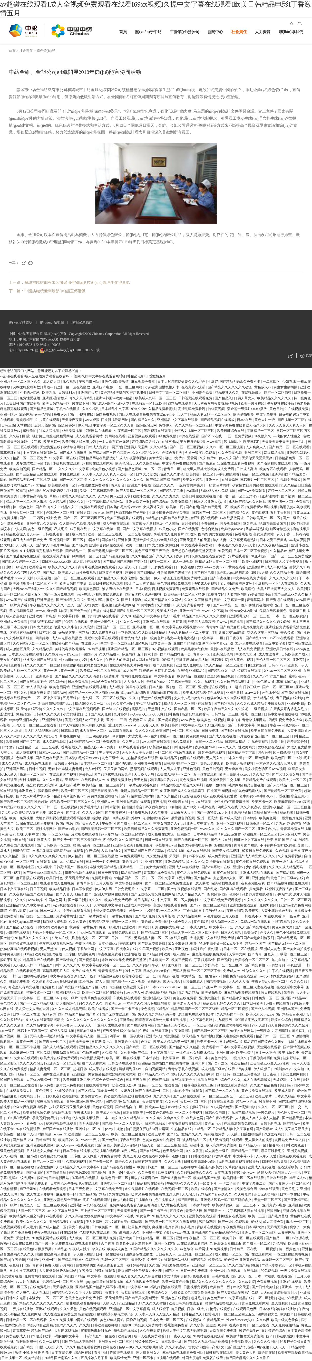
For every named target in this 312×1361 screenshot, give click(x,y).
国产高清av (207, 463)
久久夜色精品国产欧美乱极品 (32, 894)
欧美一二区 (135, 545)
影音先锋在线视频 (212, 752)
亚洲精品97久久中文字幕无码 (28, 905)
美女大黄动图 (156, 867)
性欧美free (113, 1003)
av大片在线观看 (28, 1282)
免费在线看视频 (92, 507)
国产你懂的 (35, 1172)
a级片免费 (54, 518)
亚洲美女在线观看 (203, 1216)
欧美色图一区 (281, 758)
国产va (5, 1260)
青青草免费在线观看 (96, 998)
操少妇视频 (101, 818)
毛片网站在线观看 (92, 932)
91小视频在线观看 (165, 649)
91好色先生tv (249, 1330)
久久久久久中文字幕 (74, 469)
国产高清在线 (113, 1167)
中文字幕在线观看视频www (183, 627)
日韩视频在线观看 (220, 1352)
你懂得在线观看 (122, 1352)
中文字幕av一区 (221, 927)
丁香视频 (282, 796)
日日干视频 (39, 889)
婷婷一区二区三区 (282, 491)
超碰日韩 (80, 1069)
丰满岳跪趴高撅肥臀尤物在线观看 (58, 851)
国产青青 (255, 954)
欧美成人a (66, 572)
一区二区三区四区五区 (238, 1314)
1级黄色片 (56, 812)
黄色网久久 (9, 1003)
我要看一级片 (108, 1091)
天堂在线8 (25, 425)
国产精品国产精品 (93, 1194)
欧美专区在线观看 (273, 469)
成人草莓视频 (27, 752)
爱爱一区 (136, 911)
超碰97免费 (173, 458)
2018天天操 (259, 572)
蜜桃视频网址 (46, 829)
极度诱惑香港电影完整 (195, 845)
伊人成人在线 (84, 1254)
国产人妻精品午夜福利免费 (238, 1292)
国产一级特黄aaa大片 (212, 812)
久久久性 (172, 1102)
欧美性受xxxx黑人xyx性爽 (270, 1063)
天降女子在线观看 (122, 1063)
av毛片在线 (207, 807)
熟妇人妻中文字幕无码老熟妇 (235, 540)
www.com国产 (103, 512)
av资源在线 (301, 1238)
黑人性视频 (280, 1303)
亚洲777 (298, 660)
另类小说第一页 (147, 1341)
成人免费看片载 (103, 632)
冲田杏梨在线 (145, 900)
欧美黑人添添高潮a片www (208, 622)
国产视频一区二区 (14, 1036)
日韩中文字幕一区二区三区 (170, 392)
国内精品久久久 (143, 420)
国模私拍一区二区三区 (185, 965)
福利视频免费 (215, 1134)
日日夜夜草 (235, 638)
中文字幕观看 (165, 676)
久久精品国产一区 (230, 1014)
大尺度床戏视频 (66, 1330)
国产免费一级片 (101, 1161)
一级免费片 (266, 1112)
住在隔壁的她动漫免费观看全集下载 (103, 1265)
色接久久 (267, 932)
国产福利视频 (224, 703)
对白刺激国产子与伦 (131, 512)
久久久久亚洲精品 (198, 600)
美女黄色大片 (246, 1352)
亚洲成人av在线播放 (184, 867)
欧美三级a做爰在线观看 (125, 518)
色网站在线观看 (192, 758)
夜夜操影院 (235, 911)
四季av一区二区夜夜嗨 (126, 1036)
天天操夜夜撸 (63, 1287)
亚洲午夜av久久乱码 (42, 523)
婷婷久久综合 (281, 1020)
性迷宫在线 (61, 938)
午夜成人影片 (84, 1112)
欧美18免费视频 (21, 818)
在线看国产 (173, 1085)
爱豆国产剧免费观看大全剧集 (140, 1271)
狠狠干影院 (9, 960)
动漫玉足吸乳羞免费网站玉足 (185, 578)
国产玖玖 (83, 605)
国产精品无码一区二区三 (287, 943)
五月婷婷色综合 (273, 1330)
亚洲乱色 (295, 1205)
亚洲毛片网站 (125, 605)
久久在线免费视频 (14, 1069)
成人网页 (79, 534)
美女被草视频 (12, 1276)
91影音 (5, 507)
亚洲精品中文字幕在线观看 (178, 420)
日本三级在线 (136, 1080)
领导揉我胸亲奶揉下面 (174, 572)
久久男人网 (131, 741)
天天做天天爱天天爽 (257, 458)
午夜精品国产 (214, 1320)
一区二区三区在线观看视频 (37, 862)
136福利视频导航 (275, 1161)
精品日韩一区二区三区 (273, 1036)
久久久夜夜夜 (251, 807)
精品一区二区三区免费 (30, 458)
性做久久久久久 (254, 971)
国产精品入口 (225, 398)
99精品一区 (202, 1129)
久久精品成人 (110, 654)
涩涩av (21, 709)
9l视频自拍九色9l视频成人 (242, 791)
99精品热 (152, 518)
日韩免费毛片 (182, 747)
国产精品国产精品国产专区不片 (82, 987)
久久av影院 (246, 1282)
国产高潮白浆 (245, 1107)
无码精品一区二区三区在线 (63, 1282)
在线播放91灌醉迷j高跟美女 (202, 1167)
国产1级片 (79, 545)
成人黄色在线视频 (173, 1205)
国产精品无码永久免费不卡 (240, 381)
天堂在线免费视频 (223, 1330)
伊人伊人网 (104, 889)
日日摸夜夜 (51, 1096)
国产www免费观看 (251, 491)
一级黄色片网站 (218, 485)
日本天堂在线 (69, 725)
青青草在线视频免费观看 (97, 567)
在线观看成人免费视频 (57, 883)
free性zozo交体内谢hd (241, 611)
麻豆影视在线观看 (204, 518)
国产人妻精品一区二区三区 (137, 491)
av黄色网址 (43, 414)
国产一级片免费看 (14, 605)
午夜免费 (86, 1271)
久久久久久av (53, 709)
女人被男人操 (37, 687)
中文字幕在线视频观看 (83, 709)
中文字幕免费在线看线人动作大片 (241, 425)
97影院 (65, 1118)
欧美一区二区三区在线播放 (103, 992)
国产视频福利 (116, 812)
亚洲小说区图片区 (122, 1172)
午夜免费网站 (233, 1227)
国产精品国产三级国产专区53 (125, 561)
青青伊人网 (194, 1211)
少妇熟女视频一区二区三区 (194, 431)
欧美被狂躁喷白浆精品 (295, 1352)
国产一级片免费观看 (59, 594)
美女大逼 (156, 458)
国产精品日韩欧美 (157, 954)
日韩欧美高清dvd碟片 (200, 1161)
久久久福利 (91, 409)
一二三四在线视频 (96, 736)
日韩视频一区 (12, 1358)
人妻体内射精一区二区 (43, 1080)
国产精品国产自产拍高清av (110, 453)
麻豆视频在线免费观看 (209, 954)
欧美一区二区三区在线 (105, 534)
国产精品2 (198, 1260)
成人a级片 (116, 687)
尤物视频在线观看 (272, 747)
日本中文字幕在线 (14, 889)
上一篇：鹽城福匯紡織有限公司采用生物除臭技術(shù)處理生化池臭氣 (69, 282)
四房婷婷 (214, 894)
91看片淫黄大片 (39, 840)
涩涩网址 (7, 714)
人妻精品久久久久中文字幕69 (78, 1167)
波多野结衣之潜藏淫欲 (33, 463)
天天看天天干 (128, 567)
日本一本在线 (290, 1194)
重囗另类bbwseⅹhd (122, 725)
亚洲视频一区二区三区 (66, 540)
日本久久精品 (285, 1096)
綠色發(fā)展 (46, 51)
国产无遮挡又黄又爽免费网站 (153, 894)
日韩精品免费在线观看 (259, 780)
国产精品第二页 (171, 491)
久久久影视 (173, 1161)
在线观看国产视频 (63, 774)
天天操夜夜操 (72, 420)
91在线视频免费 (296, 409)
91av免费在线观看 (249, 643)
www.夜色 (188, 720)
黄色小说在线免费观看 (253, 862)
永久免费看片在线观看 (142, 1189)
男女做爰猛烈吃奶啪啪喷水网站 (112, 1074)
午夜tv (303, 1309)
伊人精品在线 (264, 698)
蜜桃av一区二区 (172, 736)
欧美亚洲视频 (252, 561)
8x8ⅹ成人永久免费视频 (218, 491)
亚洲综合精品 (175, 862)
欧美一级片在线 (253, 403)
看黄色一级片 (27, 1042)
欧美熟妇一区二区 (200, 474)
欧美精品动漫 (99, 921)
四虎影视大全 (268, 1314)
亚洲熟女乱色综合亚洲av (62, 1200)
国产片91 (42, 507)
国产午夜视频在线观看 (184, 889)
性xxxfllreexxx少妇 (73, 660)
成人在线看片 (269, 654)
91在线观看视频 (222, 1102)
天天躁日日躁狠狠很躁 (244, 1134)
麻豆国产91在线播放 (58, 1129)
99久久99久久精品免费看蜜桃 (153, 409)
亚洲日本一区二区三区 (259, 1232)
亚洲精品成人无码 (157, 998)
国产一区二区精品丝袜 (37, 1003)
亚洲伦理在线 (178, 802)
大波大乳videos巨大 (143, 736)
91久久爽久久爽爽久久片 (47, 856)
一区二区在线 (259, 1325)
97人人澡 (19, 529)
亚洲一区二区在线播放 (73, 387)
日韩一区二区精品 (209, 741)
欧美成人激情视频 (240, 763)
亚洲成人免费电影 (190, 665)
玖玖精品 (189, 1036)
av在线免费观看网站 (193, 1243)
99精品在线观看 (180, 403)
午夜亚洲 (294, 965)
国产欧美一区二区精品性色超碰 (24, 802)
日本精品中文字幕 (115, 409)
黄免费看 (256, 889)
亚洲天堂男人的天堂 (195, 540)
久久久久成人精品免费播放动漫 (261, 703)
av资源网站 (287, 1232)
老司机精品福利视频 (161, 992)
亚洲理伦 (33, 1260)
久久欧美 (197, 1325)
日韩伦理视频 (201, 1156)
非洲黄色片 (28, 791)
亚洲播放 (79, 1074)
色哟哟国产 (91, 1053)
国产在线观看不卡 (34, 682)
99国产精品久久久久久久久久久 (154, 1249)
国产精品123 (285, 873)
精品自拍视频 (254, 785)
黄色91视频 (260, 512)
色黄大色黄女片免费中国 (161, 1140)
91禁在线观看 (105, 1271)
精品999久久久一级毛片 (93, 703)
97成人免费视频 (62, 1031)
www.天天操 (24, 578)
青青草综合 (86, 883)
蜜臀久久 (113, 600)
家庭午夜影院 (40, 693)
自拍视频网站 (155, 1069)
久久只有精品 (83, 398)
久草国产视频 (149, 949)
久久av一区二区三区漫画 (225, 447)
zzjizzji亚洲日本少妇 (24, 720)
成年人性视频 (163, 665)
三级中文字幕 (275, 643)
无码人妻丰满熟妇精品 (47, 1036)
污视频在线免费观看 (108, 594)
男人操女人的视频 (259, 1140)
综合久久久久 (164, 485)
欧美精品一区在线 (191, 676)
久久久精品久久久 (146, 453)
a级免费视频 (167, 436)
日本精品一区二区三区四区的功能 (106, 763)
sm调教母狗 (276, 965)
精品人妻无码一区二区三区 (211, 414)
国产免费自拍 (80, 611)
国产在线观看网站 (141, 1025)
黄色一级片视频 (40, 529)
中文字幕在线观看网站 (40, 453)
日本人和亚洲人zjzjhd (210, 502)
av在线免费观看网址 (124, 932)
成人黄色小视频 (242, 660)
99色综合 (231, 1260)
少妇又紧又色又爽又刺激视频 (193, 1292)
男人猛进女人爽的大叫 (32, 1009)
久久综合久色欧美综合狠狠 (80, 523)
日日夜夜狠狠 (184, 567)
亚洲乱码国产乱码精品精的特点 (215, 1232)
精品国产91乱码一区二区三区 (132, 611)
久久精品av (278, 551)
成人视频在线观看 (38, 763)
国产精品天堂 (292, 1118)
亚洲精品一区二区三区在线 (39, 747)
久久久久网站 (53, 780)
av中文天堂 (241, 1287)
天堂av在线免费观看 (156, 698)
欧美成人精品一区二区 (174, 774)
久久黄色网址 (123, 703)
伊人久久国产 (229, 458)
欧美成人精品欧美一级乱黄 (174, 1042)
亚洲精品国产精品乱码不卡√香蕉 (100, 1287)
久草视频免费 (235, 1167)
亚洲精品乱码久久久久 (60, 1325)
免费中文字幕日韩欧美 (97, 491)
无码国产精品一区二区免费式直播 (94, 741)
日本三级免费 (79, 1189)
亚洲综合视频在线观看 (106, 545)
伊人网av (84, 425)
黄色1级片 (201, 921)
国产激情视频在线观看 (274, 463)
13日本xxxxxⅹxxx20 (56, 561)
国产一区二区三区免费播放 (291, 556)
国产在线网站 (150, 1151)
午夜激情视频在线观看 (185, 1123)
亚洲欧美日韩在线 (280, 649)
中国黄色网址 (56, 900)
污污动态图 (208, 1222)
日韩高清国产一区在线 (70, 867)
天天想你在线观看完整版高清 (194, 551)
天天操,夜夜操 (301, 851)
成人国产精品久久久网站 (247, 502)
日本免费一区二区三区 (166, 1320)
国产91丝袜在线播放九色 (113, 774)
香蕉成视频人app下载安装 (85, 720)
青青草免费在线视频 (295, 829)
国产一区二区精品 (55, 834)
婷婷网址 (140, 1265)
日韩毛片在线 (271, 1123)
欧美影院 (304, 589)
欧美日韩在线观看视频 (199, 496)
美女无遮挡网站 (266, 1194)
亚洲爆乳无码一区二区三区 (250, 616)
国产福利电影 (204, 572)
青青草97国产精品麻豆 (223, 627)
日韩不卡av (277, 665)
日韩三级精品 (235, 741)
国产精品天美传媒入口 (174, 1025)
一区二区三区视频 (186, 731)
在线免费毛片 (40, 1287)
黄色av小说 (220, 1058)
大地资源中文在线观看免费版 (212, 938)
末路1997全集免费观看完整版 (124, 960)
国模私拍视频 (137, 1320)
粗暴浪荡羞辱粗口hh (199, 1085)
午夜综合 (92, 851)
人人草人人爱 (266, 1156)
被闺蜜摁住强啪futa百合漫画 (147, 1129)
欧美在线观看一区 (62, 485)
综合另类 (264, 752)
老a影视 (74, 1063)
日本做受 (36, 1336)
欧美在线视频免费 (37, 1112)
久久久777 (260, 676)
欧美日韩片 (170, 725)
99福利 (5, 1243)
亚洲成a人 (153, 1036)
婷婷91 (136, 818)
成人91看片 (172, 616)
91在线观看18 (274, 916)
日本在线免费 (62, 1352)
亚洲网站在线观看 (157, 622)
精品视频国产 (131, 873)
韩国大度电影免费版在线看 (203, 1358)
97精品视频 (97, 649)
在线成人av (90, 643)
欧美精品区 (169, 758)
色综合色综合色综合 (108, 1080)
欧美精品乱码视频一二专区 (56, 954)
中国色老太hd (246, 654)
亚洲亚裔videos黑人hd (192, 660)
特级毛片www (244, 1172)
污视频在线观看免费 (16, 698)
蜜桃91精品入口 (68, 992)
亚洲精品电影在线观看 (66, 1222)
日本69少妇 (48, 632)
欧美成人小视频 (108, 1112)
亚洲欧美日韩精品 (136, 927)
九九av (281, 823)
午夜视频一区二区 (128, 431)
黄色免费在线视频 (194, 780)
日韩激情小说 (102, 1042)
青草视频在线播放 (290, 698)
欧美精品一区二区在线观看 (101, 671)
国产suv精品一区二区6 (230, 605)
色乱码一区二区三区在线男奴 (68, 512)
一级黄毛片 (209, 1183)
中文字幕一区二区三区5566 (40, 998)
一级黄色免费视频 (160, 1112)
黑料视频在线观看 (158, 431)
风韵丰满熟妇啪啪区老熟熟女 (268, 529)
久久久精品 (159, 447)
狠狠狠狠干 (180, 1156)
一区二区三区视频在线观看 (176, 752)
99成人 (256, 1222)
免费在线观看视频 (77, 911)
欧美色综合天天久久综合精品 (138, 463)
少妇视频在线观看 (67, 463)
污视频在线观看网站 (98, 463)
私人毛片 (61, 529)
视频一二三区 (160, 561)
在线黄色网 (179, 938)
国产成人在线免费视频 (37, 1194)
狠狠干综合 (201, 1107)
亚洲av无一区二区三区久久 (21, 381)
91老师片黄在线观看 (257, 894)
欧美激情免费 (121, 1358)
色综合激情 (210, 529)
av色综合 (187, 1249)
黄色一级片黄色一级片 (60, 671)
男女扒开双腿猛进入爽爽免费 (24, 812)
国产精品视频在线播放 (217, 420)
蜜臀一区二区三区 (125, 921)
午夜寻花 (108, 823)
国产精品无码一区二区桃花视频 (33, 480)
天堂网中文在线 (160, 709)
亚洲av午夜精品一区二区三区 (198, 1238)
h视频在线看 (62, 1112)
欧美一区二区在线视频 (123, 1058)
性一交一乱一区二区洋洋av (239, 496)
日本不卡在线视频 (77, 1151)
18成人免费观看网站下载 (192, 605)
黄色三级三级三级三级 (152, 551)
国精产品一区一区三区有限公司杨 (94, 693)
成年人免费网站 (94, 1063)
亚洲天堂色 (46, 600)
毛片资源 (172, 1227)
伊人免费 (47, 1085)
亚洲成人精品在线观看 (257, 873)
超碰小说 (197, 1145)
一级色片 (293, 916)
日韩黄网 (179, 622)
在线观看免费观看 (56, 556)
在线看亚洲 (160, 1031)
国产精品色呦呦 (42, 409)
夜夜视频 (159, 802)
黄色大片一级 (265, 420)
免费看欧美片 (241, 1341)
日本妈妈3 (8, 747)
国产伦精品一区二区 (25, 1074)
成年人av (29, 1134)
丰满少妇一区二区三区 (46, 1298)
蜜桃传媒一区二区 (40, 992)
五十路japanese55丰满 (24, 921)
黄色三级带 (110, 758)
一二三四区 (272, 381)
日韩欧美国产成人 (295, 654)
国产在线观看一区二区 (191, 840)
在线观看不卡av (183, 1080)
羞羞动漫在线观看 (67, 1053)
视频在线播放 (208, 1080)
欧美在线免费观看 (118, 900)
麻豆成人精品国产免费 (30, 540)
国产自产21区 (218, 1063)
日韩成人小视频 (66, 763)
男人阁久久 (215, 758)
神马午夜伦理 (136, 687)
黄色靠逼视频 (103, 1107)
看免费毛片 (35, 1123)
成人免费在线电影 (162, 834)
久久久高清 (73, 1216)
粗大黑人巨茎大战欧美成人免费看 (209, 469)
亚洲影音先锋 (52, 720)
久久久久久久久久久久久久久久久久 (117, 480)
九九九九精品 (189, 992)
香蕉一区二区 (252, 714)
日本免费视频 (78, 682)
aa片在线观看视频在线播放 (239, 1161)
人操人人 (110, 1303)
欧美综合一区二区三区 (252, 960)
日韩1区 (15, 976)
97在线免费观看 (28, 1129)
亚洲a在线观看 (291, 1282)
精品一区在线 (247, 1102)
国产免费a (110, 1140)
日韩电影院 (219, 660)
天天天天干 (25, 676)
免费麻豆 (136, 720)
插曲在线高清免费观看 (54, 1254)
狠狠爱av (146, 671)
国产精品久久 (239, 512)
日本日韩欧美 (253, 1003)
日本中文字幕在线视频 (237, 1047)
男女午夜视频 (79, 1227)
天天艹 (182, 414)
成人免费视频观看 (86, 1118)
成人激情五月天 (18, 649)
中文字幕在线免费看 (107, 1189)
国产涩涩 (73, 812)
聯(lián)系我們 (291, 32)
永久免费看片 (183, 741)
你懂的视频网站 (261, 605)
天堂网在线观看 (269, 1047)
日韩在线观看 (277, 1178)
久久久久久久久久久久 (261, 900)
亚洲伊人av (106, 802)
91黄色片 (143, 1216)
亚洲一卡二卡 (190, 611)
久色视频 (282, 851)
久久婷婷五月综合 (20, 638)
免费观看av (210, 1047)
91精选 (262, 725)
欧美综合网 (38, 567)
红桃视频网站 (30, 780)
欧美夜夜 (252, 911)
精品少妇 (34, 1325)
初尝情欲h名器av (156, 818)
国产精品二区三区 (155, 932)
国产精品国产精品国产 (163, 480)
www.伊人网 (135, 992)
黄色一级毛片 (109, 927)
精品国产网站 (188, 1200)
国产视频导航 (89, 960)
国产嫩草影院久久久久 (85, 900)
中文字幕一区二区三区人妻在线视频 (247, 987)
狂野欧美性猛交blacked (120, 1031)
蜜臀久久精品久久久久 (79, 496)
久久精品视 (58, 502)
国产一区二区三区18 (278, 687)
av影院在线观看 (18, 932)
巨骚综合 (184, 834)
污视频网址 (233, 442)
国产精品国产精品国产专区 (79, 1014)
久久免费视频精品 (286, 1325)
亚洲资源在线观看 (212, 687)
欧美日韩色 (55, 878)
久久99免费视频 (61, 1320)
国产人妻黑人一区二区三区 (289, 1183)
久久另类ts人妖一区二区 (31, 643)
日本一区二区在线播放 (241, 949)
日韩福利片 (67, 392)
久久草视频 (160, 812)
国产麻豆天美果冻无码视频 (117, 1145)
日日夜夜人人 (166, 1254)
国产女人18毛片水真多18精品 (38, 796)
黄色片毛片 (290, 1189)
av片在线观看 (189, 436)
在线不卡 (34, 709)
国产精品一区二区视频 (128, 981)
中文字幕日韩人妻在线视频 (244, 1211)
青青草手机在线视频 (184, 1069)
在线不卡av (170, 442)
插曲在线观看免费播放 (83, 1303)
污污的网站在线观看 (104, 616)
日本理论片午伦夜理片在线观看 (74, 1183)
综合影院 (303, 572)
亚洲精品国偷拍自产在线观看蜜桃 (164, 1063)
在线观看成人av (93, 780)
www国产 (303, 600)
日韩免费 (173, 714)
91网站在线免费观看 (209, 1336)
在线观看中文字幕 (290, 987)
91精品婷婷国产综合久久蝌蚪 (181, 785)
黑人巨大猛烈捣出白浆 (41, 731)
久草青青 (108, 1243)
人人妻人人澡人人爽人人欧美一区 (108, 474)
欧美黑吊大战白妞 (195, 649)
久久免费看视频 (230, 453)
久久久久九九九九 (166, 496)
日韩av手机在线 (89, 1031)
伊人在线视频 (288, 583)
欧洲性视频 (133, 954)
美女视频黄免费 (21, 611)
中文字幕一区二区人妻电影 (178, 900)
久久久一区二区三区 (274, 1107)
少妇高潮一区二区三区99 (224, 965)
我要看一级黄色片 (83, 927)
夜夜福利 (16, 1265)
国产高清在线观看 (233, 889)
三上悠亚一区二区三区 (98, 1211)
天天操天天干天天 (276, 442)
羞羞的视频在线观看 (81, 873)
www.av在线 (181, 1232)
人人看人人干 (170, 769)
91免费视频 (219, 1249)
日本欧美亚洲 (172, 1341)
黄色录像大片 (282, 927)
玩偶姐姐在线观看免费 (209, 556)
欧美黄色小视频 (103, 469)
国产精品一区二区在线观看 (290, 447)
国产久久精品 (167, 796)
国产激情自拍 (67, 960)
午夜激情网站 (181, 1031)
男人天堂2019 (50, 949)
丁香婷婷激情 (205, 960)
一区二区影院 (265, 1298)
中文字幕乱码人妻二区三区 (87, 1036)
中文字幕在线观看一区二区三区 (106, 965)
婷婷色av (85, 774)
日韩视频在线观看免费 (195, 398)
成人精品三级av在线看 (218, 1069)
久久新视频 (141, 965)
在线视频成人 (252, 392)
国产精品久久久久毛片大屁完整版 (77, 1292)
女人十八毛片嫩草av (189, 698)
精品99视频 (176, 851)
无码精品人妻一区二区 (151, 938)
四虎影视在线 (190, 796)
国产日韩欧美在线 (105, 791)
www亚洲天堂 (291, 834)
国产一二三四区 (32, 518)
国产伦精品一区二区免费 (283, 791)
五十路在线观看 (205, 774)
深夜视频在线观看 (51, 1102)
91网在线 (93, 540)
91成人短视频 (49, 431)
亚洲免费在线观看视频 (89, 687)
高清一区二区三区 (34, 774)
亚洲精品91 (197, 671)
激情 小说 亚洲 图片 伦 (32, 1352)
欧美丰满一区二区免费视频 (289, 502)
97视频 (21, 491)
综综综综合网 (147, 425)
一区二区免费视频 (238, 436)
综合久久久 (124, 1161)
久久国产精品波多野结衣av (169, 1265)
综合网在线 (83, 1352)
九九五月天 (131, 1156)
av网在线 (18, 840)
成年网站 (34, 491)
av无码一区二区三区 (278, 1260)
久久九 (84, 1325)
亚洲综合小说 (268, 829)
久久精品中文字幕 (40, 1025)
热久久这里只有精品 (263, 632)
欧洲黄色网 (87, 954)
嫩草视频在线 (10, 453)
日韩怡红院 (69, 731)
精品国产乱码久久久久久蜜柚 (204, 616)
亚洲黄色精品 (250, 1260)
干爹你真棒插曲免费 (265, 1058)
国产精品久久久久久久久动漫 (230, 387)
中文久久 (19, 900)
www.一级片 (90, 1140)
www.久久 (208, 829)
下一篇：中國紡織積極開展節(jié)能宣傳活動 (47, 291)
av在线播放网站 (92, 1058)
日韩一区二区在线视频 (60, 807)
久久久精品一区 (13, 856)
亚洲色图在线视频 (40, 1145)
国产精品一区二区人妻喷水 (123, 1123)
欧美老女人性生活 (187, 1003)
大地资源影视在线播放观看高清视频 (63, 818)
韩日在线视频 (271, 992)
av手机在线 (79, 529)
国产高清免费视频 (116, 556)
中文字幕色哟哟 (201, 1020)
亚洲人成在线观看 (111, 1025)
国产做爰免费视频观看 (23, 556)
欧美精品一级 (220, 1287)
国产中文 (189, 807)
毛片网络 (235, 785)
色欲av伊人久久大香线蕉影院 (229, 698)
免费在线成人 (16, 1336)
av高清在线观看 (121, 731)
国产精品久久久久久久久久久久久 (38, 1303)
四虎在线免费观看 (56, 1074)
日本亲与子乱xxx (211, 911)
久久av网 (263, 1320)
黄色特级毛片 (133, 862)
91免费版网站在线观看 (49, 1238)
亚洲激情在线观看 (244, 905)
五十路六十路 (148, 654)
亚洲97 (213, 381)
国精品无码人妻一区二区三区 (110, 551)
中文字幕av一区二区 (177, 1058)
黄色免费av (215, 1298)
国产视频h (225, 960)
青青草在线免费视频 (159, 873)
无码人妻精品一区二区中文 (189, 632)
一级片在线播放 (21, 1309)
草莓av (54, 496)
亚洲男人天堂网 (136, 447)
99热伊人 (166, 425)
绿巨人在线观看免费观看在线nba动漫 (147, 414)
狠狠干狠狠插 (216, 785)
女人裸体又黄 (154, 507)
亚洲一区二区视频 (230, 823)
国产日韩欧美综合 (266, 1287)
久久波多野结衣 (12, 1020)
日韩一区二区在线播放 (17, 1167)
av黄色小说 (168, 529)
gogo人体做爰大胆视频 (276, 976)
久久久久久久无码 (283, 578)
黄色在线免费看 (185, 998)
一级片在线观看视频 (131, 747)
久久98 (134, 698)
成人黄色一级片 (217, 1151)
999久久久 (76, 502)
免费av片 (61, 414)
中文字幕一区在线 (63, 458)
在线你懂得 (9, 1189)
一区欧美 (200, 1025)
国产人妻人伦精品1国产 (74, 894)
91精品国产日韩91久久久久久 (38, 714)
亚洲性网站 (271, 496)
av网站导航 (283, 894)
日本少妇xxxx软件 (157, 971)
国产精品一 (292, 1123)
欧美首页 (125, 1336)
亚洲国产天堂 (88, 392)
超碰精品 (215, 1260)
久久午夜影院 (150, 1330)
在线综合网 (238, 1325)
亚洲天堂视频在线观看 (133, 802)
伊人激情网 (95, 1222)
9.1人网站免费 (222, 1107)
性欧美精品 (247, 747)
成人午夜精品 (277, 567)
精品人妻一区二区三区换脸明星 (164, 1145)
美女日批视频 (102, 605)
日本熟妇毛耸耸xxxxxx (124, 507)
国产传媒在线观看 (23, 943)
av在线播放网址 (232, 518)
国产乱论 (211, 889)
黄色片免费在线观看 (257, 1091)
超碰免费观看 (70, 474)
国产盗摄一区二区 (53, 1042)
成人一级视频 (183, 561)
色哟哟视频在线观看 (95, 1232)
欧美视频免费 (289, 1053)
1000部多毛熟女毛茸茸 (251, 1020)
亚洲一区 (49, 1260)
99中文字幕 (133, 971)
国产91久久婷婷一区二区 (20, 561)
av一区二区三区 (189, 987)
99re (174, 1074)
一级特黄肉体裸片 (190, 485)
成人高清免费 (273, 1222)
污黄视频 (244, 1069)
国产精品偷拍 (255, 965)
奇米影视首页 (57, 611)
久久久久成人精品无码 (40, 736)
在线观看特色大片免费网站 (130, 665)
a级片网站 (130, 1151)
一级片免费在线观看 (295, 1271)
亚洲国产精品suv (294, 998)
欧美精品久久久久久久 (274, 398)
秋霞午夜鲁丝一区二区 (139, 976)
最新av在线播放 (222, 649)
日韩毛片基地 (165, 671)
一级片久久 (239, 1058)
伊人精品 (75, 856)
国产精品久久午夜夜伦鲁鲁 (118, 578)
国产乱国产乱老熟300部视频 (248, 1347)
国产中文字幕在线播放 (140, 529)
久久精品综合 (300, 1161)
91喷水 (191, 534)
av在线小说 (270, 693)
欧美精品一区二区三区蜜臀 (185, 594)
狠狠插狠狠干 (27, 1341)
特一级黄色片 (23, 507)
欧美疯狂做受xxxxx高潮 (292, 802)
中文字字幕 (106, 949)
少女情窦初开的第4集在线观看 (255, 485)
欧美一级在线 (283, 862)
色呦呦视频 (25, 758)
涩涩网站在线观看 (98, 431)
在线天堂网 (230, 480)
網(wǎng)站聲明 (20, 322)
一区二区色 (244, 1096)
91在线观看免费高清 (233, 1085)
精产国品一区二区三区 (37, 916)
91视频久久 (263, 436)
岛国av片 (211, 987)
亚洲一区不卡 (143, 1358)
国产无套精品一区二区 (80, 752)
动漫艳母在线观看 (220, 862)
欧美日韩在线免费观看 (268, 731)
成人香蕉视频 (16, 616)
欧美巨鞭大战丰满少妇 (79, 442)
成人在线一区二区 (93, 731)
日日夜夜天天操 (179, 1336)
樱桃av (131, 1167)
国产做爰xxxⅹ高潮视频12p (43, 873)
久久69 (103, 496)
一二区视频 (268, 1249)
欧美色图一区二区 (115, 1178)
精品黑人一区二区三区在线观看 (188, 703)
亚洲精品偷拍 (241, 812)
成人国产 (130, 671)
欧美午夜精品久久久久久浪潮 (226, 709)
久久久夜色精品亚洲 (274, 545)
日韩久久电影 (215, 1112)
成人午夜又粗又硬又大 (291, 1129)
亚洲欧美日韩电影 (43, 616)
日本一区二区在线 (27, 1014)
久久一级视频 (49, 1341)
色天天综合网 (173, 1151)
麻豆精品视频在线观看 (241, 992)
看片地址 (101, 1352)
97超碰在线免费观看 (258, 851)
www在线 (84, 594)
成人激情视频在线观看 (226, 1140)
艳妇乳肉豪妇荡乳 (273, 523)
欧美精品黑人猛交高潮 (26, 1216)
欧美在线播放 (98, 1009)
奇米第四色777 (74, 796)
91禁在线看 (121, 818)
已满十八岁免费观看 (156, 567)
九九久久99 (162, 1096)
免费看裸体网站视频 (262, 507)
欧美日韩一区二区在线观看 (244, 1178)
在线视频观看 (10, 1227)
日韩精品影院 (46, 1140)
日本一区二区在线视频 (289, 616)
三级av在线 (295, 878)
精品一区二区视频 (256, 474)
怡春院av (275, 1145)
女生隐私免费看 (12, 523)
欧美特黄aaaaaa (232, 529)
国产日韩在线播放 (280, 1336)
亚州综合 (72, 780)
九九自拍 (278, 960)
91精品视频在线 (108, 976)
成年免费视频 (72, 431)
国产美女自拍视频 (297, 949)
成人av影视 (93, 769)
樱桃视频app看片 (45, 1118)
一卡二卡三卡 (230, 1183)
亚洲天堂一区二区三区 (26, 512)
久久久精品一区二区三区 (194, 425)
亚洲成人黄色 (271, 949)
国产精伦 (7, 938)
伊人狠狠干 (263, 1069)
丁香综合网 (86, 949)
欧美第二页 (175, 507)
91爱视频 (225, 551)
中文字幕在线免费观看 (250, 578)
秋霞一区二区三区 (294, 954)
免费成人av (232, 971)
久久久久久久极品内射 (197, 1074)
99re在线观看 (269, 1189)
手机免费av (64, 1025)
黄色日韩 (278, 878)
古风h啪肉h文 (111, 851)
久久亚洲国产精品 (134, 1053)
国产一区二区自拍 (278, 392)
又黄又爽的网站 (116, 769)
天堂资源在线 (50, 447)
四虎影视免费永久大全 (285, 720)
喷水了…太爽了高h (141, 583)
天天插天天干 (79, 1042)
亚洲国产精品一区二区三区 (128, 649)
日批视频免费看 (196, 1287)
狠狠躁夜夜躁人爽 (279, 889)
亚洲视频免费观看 (148, 763)
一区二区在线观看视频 (291, 1254)
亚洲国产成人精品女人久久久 (253, 856)
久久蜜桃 (164, 605)
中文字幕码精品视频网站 (105, 502)
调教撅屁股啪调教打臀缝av (33, 387)
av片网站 (67, 1265)
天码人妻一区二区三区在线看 (35, 725)
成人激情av (182, 954)
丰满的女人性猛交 (287, 436)
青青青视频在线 (110, 971)
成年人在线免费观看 (150, 1336)
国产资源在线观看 (280, 600)
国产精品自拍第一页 (176, 654)
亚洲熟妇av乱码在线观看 (89, 1205)
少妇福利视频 (256, 867)
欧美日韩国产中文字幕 (23, 741)
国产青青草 (34, 1265)
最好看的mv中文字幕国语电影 (169, 682)
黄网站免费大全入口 (290, 1140)
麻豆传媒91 (29, 1189)
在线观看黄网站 (98, 1085)
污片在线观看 (239, 556)
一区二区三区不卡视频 (23, 1047)
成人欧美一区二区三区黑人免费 (92, 1238)
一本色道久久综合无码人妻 (235, 545)
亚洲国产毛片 (70, 785)
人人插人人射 (134, 682)
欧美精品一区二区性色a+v (201, 976)
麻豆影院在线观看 (30, 878)
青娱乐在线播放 (209, 1227)
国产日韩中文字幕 (241, 725)
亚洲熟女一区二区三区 (115, 1341)
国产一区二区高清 (73, 480)
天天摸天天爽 (144, 774)
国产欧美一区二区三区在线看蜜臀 (171, 1222)
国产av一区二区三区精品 (209, 905)
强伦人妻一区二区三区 (273, 660)
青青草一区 (173, 469)
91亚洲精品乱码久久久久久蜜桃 (142, 1303)
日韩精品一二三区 (225, 714)
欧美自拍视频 (20, 469)
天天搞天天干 (85, 1025)
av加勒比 (192, 491)
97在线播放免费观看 (93, 485)
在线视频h (251, 1271)
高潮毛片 (139, 709)
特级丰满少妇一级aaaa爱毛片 (221, 943)
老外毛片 (299, 442)
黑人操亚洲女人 (148, 1352)
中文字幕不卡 (243, 1156)
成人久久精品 (12, 763)
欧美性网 (278, 741)
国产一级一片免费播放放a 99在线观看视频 (67, 1243)
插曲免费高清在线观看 (240, 976)
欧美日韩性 (251, 442)
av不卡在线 (197, 856)
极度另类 (45, 1249)
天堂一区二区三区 (194, 1102)
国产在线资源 (189, 529)
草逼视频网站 (70, 736)
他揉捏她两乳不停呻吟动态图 (211, 643)
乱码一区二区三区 (115, 1260)
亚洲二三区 (253, 453)
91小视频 (86, 981)
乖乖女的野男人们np (169, 823)
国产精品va (203, 878)
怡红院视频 (217, 409)
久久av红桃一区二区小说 (19, 1156)
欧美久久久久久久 (62, 567)
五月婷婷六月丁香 (94, 1358)
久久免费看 (147, 1172)
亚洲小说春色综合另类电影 (170, 512)
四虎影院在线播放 (140, 1254)
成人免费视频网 (54, 741)
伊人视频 (69, 949)
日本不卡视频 (82, 889)
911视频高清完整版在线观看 (42, 551)
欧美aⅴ (167, 949)
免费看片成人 (90, 807)
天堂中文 (23, 1238)
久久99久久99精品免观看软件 (78, 1347)
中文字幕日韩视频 (129, 883)
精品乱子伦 (57, 682)
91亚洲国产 (260, 556)
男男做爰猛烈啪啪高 (103, 796)
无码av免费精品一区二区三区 (54, 932)
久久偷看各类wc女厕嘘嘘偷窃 (55, 981)
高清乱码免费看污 (192, 409)
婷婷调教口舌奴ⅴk (146, 442)
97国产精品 (278, 676)
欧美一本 (202, 1058)
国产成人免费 (145, 916)
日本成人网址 (197, 927)
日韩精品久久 (192, 1314)
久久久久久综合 (32, 1063)
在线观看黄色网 (28, 971)
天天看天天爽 (149, 725)
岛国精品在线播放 (175, 518)
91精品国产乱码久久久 (215, 1194)
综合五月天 (300, 796)
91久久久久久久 (91, 1003)
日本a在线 (245, 420)
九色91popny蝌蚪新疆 (233, 572)
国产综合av (160, 502)
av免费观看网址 (132, 856)
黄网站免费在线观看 (137, 676)
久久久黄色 (78, 921)
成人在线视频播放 (257, 1080)
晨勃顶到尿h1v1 (131, 1069)
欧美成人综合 (167, 611)
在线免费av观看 (193, 387)
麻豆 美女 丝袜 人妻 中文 (20, 834)
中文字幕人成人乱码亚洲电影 (203, 725)
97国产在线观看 (12, 1080)
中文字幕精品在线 (239, 1298)
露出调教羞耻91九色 (96, 1330)
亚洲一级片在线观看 (226, 1271)
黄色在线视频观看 (93, 1309)
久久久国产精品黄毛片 (234, 682)
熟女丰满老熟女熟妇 (182, 638)
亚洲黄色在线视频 (175, 1298)
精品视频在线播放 (151, 1183)
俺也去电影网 (123, 1200)
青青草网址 (256, 600)
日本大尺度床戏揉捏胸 (162, 545)
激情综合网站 (73, 447)
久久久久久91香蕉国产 (152, 731)
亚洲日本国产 (288, 1009)
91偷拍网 (119, 736)
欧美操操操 (71, 1096)
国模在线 (109, 540)
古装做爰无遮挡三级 (148, 523)
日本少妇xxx (108, 943)
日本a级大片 (255, 1227)
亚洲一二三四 (117, 720)
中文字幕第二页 (254, 1183)
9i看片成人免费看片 (169, 534)
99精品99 (162, 1009)
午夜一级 (159, 965)
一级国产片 (89, 654)
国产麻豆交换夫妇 (152, 943)
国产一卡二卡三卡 (125, 1009)
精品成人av (298, 1178)
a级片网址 (184, 878)
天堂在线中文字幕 (108, 905)
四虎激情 (110, 840)
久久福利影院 (20, 436)
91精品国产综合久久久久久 (21, 807)
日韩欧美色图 (294, 1145)
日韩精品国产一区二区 (181, 763)
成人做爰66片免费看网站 (102, 1156)
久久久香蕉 (194, 1151)
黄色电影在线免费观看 (174, 583)
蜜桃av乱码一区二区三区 (92, 845)
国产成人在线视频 (223, 736)
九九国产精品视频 (242, 1112)
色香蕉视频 (243, 534)
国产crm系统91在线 (217, 867)
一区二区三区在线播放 (101, 856)
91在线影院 (69, 1232)
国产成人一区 (242, 1276)
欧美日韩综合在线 (231, 431)
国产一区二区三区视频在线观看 (169, 883)
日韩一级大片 (197, 1309)
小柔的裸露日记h (76, 714)
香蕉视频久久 (72, 747)
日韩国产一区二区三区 (209, 512)
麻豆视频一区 (67, 1194)
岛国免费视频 (106, 414)
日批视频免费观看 (166, 589)
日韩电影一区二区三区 (257, 480)
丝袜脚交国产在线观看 (40, 660)
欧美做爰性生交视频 (225, 780)
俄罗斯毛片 (223, 1156)
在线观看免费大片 (20, 1091)
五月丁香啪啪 (281, 512)
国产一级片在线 (295, 518)
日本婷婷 (250, 818)
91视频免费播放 (289, 480)
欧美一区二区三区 (75, 791)
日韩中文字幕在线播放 (281, 714)
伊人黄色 (23, 1292)
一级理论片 (264, 1031)
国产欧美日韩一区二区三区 (101, 829)
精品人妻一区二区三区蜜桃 (27, 502)
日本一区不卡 (266, 1053)
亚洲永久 (212, 480)
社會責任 (239, 32)
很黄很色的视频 (183, 818)
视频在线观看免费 (293, 1156)
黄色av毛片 (213, 1123)
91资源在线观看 (18, 1118)
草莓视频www (165, 845)
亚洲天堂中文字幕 (200, 823)
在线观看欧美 (288, 1167)
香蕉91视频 (127, 943)
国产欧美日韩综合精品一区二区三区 (146, 1238)
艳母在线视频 (220, 1309)
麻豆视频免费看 (143, 381)
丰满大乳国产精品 (104, 867)
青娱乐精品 (25, 420)
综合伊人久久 (231, 1080)
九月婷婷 (121, 714)
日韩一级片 (9, 1205)
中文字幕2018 (138, 1287)
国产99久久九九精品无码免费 (154, 1014)
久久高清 (87, 627)
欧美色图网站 (60, 687)
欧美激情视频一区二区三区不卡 (33, 583)
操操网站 (154, 981)
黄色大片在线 (221, 840)
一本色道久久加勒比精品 (195, 1053)
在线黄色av (28, 1249)
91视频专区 (216, 594)
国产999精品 (146, 572)
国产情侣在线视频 (295, 693)
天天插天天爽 (277, 1227)
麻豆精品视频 (274, 453)
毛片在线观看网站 (97, 1200)
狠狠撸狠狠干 (48, 791)
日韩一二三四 (122, 938)
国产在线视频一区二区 (152, 1091)
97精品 (41, 485)
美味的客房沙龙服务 (131, 392)
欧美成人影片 (285, 1091)
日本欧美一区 (159, 960)
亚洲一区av (9, 414)
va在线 (34, 911)
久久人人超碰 (93, 812)
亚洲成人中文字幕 (138, 905)
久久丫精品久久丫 (65, 507)
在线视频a (194, 1320)
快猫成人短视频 (206, 583)
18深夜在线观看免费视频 (236, 463)
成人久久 (96, 660)
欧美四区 (237, 507)
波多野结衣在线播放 (118, 589)
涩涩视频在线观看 (85, 834)
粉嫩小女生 (142, 496)
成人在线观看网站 (89, 436)
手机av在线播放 (68, 409)
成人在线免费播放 (250, 649)
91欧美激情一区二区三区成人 (87, 1134)
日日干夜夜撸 (108, 873)
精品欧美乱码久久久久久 (222, 1003)
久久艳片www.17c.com (62, 654)
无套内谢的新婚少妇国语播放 (249, 594)
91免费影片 (111, 676)
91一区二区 (153, 469)
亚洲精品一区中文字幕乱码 (130, 1309)
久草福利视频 (77, 1161)
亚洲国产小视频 (139, 485)
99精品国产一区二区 (130, 878)
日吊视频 (237, 622)
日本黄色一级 (161, 643)
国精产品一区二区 (188, 709)
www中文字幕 (212, 611)
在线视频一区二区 (175, 1189)
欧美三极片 (264, 1096)
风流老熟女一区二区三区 (90, 938)
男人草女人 (247, 398)
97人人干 (85, 905)
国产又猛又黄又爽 (286, 774)
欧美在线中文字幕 (156, 1156)
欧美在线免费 (22, 1243)
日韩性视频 (38, 769)
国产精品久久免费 (225, 589)
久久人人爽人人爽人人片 (288, 425)
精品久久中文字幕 (147, 616)
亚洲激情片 (256, 567)
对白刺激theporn (50, 1134)
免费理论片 (145, 845)
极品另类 (49, 1014)
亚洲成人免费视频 (14, 622)
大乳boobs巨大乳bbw (29, 589)
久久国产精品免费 (264, 1085)
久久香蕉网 (243, 1194)
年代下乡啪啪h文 (149, 703)
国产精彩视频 (216, 981)
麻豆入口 (271, 954)
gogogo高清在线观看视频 (19, 949)
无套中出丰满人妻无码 (65, 769)
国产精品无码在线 (20, 927)
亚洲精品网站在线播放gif (98, 458)
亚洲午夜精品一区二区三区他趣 (287, 807)
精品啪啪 (287, 812)
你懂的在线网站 (242, 1031)
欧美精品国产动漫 (207, 1178)
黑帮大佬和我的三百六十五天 (279, 1172)
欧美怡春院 (33, 1358)
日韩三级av (252, 687)
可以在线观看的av (145, 1178)
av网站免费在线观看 (106, 682)
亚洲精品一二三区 (261, 431)
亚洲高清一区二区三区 (209, 1265)
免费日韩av (210, 523)
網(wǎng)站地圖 (52, 322)
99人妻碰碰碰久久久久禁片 (289, 1025)
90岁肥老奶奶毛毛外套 (60, 491)
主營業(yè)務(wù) (184, 32)
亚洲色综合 (45, 676)
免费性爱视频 (30, 398)
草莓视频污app (287, 682)
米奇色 (289, 992)
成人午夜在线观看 (117, 523)
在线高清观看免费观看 (241, 1123)
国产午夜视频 (220, 578)
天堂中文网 (238, 954)
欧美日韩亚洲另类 (77, 1080)
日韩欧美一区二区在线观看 (27, 1320)
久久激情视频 (157, 856)
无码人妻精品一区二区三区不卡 (197, 971)
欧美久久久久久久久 (32, 1222)
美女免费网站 (264, 534)
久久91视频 (185, 1172)
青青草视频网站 (254, 720)
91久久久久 (196, 862)
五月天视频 (105, 883)
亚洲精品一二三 (131, 867)
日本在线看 (223, 1172)
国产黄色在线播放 (50, 758)
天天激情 (141, 780)
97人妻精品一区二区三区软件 (123, 834)
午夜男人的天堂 (118, 660)
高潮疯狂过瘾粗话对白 (292, 1031)
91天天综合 (172, 981)
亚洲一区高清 (208, 818)
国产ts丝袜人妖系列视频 (144, 594)
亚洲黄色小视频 (126, 1042)
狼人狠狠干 (160, 1309)
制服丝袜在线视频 (232, 1216)
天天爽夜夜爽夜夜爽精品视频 (216, 403)
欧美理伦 (248, 589)
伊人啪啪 (172, 523)
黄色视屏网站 (196, 736)
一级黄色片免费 (290, 818)
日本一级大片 (50, 911)
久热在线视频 (119, 1194)
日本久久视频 (231, 932)
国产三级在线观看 (187, 1096)
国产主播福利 (132, 600)
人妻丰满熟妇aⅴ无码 (277, 911)
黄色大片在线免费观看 (194, 873)
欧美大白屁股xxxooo (235, 774)
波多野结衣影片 (285, 1292)
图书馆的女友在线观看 (215, 534)
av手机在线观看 (228, 474)
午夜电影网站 (89, 381)
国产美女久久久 (87, 823)
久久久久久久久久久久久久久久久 (92, 1020)
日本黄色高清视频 (34, 496)
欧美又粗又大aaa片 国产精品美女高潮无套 (278, 1014)
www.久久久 (226, 747)
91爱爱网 (191, 458)
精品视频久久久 (227, 392)
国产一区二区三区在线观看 (74, 578)
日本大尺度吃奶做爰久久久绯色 (181, 381)
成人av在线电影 (198, 851)
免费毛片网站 (102, 878)
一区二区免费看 (257, 758)
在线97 (182, 671)
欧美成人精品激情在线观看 (203, 693)
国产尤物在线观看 (116, 1014)
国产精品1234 (23, 1140)
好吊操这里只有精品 (74, 632)
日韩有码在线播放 (149, 1161)
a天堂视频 (44, 578)
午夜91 (5, 987)
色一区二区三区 (184, 687)
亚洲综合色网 (223, 654)
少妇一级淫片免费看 (200, 453)
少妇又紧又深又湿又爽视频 (70, 1107)
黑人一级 (86, 976)
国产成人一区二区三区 (134, 823)
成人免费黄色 (218, 856)
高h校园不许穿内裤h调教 (124, 1222)
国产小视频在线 (81, 414)
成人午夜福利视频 (133, 458)
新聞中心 (215, 32)
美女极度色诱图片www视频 (201, 442)
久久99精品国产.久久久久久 (152, 556)
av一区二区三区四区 (218, 1096)
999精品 (167, 660)
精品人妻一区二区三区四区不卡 (195, 932)
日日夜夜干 (272, 1074)
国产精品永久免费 (236, 998)
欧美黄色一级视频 (211, 720)
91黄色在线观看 (225, 873)
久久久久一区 (130, 622)
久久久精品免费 (282, 572)
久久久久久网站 (266, 1341)
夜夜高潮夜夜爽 (253, 883)
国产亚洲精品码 (296, 1200)
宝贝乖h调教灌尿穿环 (236, 583)
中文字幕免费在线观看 (179, 463)
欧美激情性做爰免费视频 (245, 1336)
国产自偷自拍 (56, 1172)
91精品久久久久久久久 (32, 938)
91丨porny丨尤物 (111, 1129)
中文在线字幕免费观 (197, 545)
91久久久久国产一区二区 (42, 665)
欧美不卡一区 (262, 802)
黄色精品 (107, 392)
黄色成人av (263, 387)
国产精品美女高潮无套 (142, 1298)
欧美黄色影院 (90, 589)
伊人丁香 (283, 534)
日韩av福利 (111, 807)
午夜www (277, 725)
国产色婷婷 (231, 894)
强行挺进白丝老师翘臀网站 (53, 436)
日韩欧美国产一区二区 (263, 518)
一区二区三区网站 (129, 387)
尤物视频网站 (94, 1216)
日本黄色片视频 (111, 572)
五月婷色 (176, 1211)
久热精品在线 (181, 1129)
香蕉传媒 (183, 556)
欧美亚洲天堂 (133, 987)
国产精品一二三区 (245, 1151)
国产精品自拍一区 (129, 1107)
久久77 (35, 572)
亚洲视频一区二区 (146, 627)
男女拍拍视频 (10, 660)
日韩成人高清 (247, 469)
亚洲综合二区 (86, 1129)
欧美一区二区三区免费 (128, 1134)
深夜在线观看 (130, 1140)
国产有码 (192, 507)
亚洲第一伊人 (151, 578)
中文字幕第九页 (162, 1053)
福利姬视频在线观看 (246, 671)
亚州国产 (180, 643)
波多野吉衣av (91, 1096)
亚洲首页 (124, 540)
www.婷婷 (35, 900)
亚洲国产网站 (16, 769)
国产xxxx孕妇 (68, 829)
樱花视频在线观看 (106, 1151)
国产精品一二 (76, 551)
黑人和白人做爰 (94, 725)
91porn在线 (129, 693)
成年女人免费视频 (70, 1085)
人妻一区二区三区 (32, 1211)
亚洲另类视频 (298, 1151)
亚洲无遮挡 (235, 693)
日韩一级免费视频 (194, 1271)
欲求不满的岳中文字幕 (62, 1336)
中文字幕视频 (267, 414)
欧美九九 (49, 392)
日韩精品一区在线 (244, 1249)
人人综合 (189, 1194)
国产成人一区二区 (257, 1243)
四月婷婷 (42, 638)
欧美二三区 (25, 829)
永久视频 (70, 381)
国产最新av (264, 1129)
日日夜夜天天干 (182, 812)
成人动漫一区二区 (225, 921)
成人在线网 (41, 1292)
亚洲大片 (198, 1063)
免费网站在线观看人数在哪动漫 (133, 1205)
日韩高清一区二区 (260, 823)
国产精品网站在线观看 (123, 1102)
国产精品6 (99, 1172)
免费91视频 (268, 905)
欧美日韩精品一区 (56, 403)
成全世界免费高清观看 (30, 1107)
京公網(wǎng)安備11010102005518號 (72, 350)
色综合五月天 (172, 453)
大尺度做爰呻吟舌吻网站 (58, 1271)
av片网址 (202, 1249)
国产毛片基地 (278, 1216)
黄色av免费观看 (212, 763)
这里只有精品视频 (23, 632)
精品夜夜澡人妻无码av (23, 534)
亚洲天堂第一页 (138, 502)
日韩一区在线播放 (110, 1254)
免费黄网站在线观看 (40, 1276)
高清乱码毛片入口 (56, 971)
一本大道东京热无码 (114, 442)
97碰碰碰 (114, 987)
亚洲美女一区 (56, 1063)
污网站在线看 (116, 436)
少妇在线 (289, 381)
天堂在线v (100, 611)
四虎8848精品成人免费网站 (21, 1314)
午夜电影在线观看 (127, 998)
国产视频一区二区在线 (294, 420)
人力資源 (263, 32)
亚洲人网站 (95, 600)
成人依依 (202, 883)
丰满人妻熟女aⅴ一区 (277, 1265)
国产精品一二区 (278, 1238)
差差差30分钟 (297, 741)
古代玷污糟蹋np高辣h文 (206, 1347)
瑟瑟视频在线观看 (142, 436)
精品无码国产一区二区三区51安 (195, 1009)
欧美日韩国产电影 (73, 583)
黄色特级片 (45, 1091)
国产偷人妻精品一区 (176, 1178)
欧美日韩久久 (69, 1140)
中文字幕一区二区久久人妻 (114, 425)
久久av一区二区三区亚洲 (282, 671)
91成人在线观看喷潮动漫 (45, 1020)
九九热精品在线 (71, 862)
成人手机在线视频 (103, 1069)
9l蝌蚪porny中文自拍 (289, 1069)
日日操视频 (211, 731)
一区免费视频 (138, 812)
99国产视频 (65, 823)
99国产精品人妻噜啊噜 (79, 1341)
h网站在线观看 (86, 1320)
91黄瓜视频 (166, 1172)
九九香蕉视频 (258, 741)
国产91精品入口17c (71, 600)
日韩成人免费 (96, 447)
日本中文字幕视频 (23, 1271)
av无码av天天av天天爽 (147, 714)
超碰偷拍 (30, 431)
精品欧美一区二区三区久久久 (73, 802)
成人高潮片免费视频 (222, 1145)
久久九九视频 (204, 682)
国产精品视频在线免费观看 (288, 883)
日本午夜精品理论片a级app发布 (217, 834)
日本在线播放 (155, 1123)
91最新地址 (205, 1036)
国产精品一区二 (44, 469)
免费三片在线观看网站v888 (168, 1260)
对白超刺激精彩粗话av (55, 703)
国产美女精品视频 (226, 851)
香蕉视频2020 (205, 747)
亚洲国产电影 (103, 387)
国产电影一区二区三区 (211, 1031)
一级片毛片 (302, 758)
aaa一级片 (252, 693)
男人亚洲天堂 (120, 496)
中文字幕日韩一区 (72, 616)
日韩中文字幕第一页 (229, 600)
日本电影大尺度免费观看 (284, 561)
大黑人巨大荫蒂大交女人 (276, 589)
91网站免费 (146, 605)
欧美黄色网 (268, 818)
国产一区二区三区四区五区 (84, 518)
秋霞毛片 (212, 1314)
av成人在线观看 (278, 1003)
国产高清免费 (21, 1232)
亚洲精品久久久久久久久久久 (101, 1047)
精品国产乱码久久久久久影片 (248, 1358)
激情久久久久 (192, 1134)
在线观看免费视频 (53, 1189)
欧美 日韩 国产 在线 (282, 840)
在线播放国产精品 (65, 643)
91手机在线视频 (281, 971)
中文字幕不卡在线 (121, 1216)
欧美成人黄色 (118, 1249)
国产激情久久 (224, 1189)
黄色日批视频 (213, 769)
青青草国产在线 (246, 845)
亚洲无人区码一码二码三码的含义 (226, 1200)
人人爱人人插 (239, 981)
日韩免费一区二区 (266, 998)
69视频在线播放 (126, 1330)
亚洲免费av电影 (274, 1205)
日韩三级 (8, 425)
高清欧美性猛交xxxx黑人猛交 (155, 540)
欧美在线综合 (201, 1189)
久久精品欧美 (43, 649)
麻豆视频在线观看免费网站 (183, 1352)
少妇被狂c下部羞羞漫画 (232, 802)
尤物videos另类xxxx (212, 567)
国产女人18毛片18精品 (53, 545)
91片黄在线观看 (48, 420)
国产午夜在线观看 (219, 1118)
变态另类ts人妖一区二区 (231, 878)
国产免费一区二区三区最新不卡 (77, 840)
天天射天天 (114, 1298)
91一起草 (235, 687)
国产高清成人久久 (126, 1232)
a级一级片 (71, 998)
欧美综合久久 (158, 1292)
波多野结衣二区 (194, 1140)
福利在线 (110, 1347)
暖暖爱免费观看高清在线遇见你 (155, 1194)
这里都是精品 (283, 752)
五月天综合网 (89, 1123)
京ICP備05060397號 (23, 350)
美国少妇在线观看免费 (170, 905)
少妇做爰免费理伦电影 (110, 911)
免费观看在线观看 (196, 589)
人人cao (266, 1292)
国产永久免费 (101, 714)
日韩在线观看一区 (56, 534)
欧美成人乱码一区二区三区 (156, 398)
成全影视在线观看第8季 (196, 1014)
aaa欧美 (160, 403)
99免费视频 (270, 1271)
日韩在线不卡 (252, 916)
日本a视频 (142, 589)
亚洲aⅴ (238, 867)
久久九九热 (262, 774)
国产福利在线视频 (235, 731)
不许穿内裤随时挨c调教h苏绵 (282, 845)
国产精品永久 (218, 671)
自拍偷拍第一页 (266, 812)
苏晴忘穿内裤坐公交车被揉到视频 (161, 1020)
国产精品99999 (257, 638)
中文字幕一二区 (212, 638)
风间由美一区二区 (86, 556)
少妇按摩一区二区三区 (260, 834)
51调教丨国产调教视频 (161, 720)
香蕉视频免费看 (176, 1325)
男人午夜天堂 (109, 752)
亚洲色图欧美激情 (115, 381)
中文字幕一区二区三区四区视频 (124, 643)
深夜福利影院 (155, 807)
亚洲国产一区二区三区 (113, 627)
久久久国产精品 (130, 840)
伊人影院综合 (67, 1003)
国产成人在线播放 (73, 453)
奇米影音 (118, 485)
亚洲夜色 (182, 949)
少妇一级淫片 (16, 567)
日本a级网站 (229, 1042)
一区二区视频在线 (138, 534)
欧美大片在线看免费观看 (59, 1058)
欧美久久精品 (193, 480)
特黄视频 (178, 1309)
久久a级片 (44, 867)
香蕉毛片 (112, 1292)
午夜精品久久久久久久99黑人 (52, 605)
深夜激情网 (46, 1167)
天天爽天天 (25, 545)
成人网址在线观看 (87, 561)
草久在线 (250, 523)
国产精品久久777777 (154, 1074)
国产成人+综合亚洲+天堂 (110, 403)
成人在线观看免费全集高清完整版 (69, 1314)
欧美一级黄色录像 (176, 1282)
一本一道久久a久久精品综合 (123, 1118)
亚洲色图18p (297, 703)
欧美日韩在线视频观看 (106, 583)
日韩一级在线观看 (159, 840)
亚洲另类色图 (65, 1091)
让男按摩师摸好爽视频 (145, 1227)
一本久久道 (234, 758)
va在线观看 (55, 1216)
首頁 (123, 32)
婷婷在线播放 (286, 1309)
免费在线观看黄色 (273, 611)
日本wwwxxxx (50, 752)
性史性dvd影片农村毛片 (134, 1243)
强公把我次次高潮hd (42, 785)
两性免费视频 (86, 572)
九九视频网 (224, 1020)
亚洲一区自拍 (165, 1243)
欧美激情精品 (181, 502)
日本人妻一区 (159, 687)
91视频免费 (301, 1003)
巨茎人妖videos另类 (99, 747)
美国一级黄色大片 (104, 622)
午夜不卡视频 (86, 943)
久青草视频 (167, 916)
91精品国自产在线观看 (37, 960)
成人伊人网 (52, 381)
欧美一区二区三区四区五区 (21, 594)
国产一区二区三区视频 (187, 447)
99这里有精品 (274, 1134)
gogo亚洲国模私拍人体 (162, 387)
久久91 (126, 616)
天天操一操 (178, 856)
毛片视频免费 (253, 627)
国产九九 (49, 572)
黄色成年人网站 (112, 1320)
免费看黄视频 (267, 1282)
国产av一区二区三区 (49, 1161)
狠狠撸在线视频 (36, 976)
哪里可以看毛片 (273, 1151)
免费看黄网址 (67, 916)
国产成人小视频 (263, 1009)
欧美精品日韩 (60, 889)
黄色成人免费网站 (155, 921)
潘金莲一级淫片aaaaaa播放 (247, 409)
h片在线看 (246, 736)
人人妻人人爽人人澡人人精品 (258, 1118)
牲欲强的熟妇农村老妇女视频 (85, 665)
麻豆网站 (129, 654)
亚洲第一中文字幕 (156, 1232)
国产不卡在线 (212, 436)
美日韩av (287, 1085)
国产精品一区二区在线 (222, 1091)
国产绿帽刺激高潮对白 (138, 796)
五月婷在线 (190, 523)
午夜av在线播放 (46, 1232)
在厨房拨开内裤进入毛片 (289, 709)
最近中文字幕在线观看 (101, 638)
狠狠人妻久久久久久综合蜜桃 (139, 1276)
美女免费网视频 (295, 1074)
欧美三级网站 (182, 960)
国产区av (172, 1271)
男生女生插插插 (285, 387)
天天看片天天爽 (77, 878)
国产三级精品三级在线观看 (37, 474)
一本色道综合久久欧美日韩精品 (142, 632)
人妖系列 (127, 1091)
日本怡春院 (151, 1058)
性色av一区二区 (150, 1085)
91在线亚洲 (81, 403)
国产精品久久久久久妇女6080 (268, 622)
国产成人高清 (231, 818)
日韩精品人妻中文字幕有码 (233, 1129)
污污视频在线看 (65, 905)
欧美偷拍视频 (244, 414)
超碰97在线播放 (290, 1298)
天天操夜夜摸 (153, 1102)
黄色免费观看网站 (256, 1303)
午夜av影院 (18, 911)
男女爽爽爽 (234, 769)
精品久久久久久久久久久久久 (214, 1282)
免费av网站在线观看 (256, 921)
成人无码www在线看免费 (75, 1145)
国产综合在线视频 (116, 709)
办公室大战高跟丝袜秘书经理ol (128, 1096)
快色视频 (147, 1009)
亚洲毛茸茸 (154, 862)
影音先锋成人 (131, 638)
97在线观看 (8, 791)
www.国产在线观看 (20, 600)
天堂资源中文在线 (287, 1080)
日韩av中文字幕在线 (249, 840)
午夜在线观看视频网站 (56, 943)
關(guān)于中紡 (148, 32)
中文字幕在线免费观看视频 (221, 900)
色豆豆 (146, 1042)
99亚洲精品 (172, 1036)
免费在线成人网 (84, 971)
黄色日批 (276, 409)
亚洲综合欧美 (203, 392)
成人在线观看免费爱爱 (220, 796)
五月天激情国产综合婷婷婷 (55, 425)
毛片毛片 (7, 578)
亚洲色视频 (192, 769)
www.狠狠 (92, 420)
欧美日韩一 (51, 442)
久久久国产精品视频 (62, 589)
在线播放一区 (142, 403)
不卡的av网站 (30, 392)
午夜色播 (18, 1260)
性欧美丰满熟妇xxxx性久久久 (167, 1107)
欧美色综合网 (247, 1189)
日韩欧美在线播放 (105, 1325)
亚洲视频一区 (265, 583)
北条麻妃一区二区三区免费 (30, 1053)
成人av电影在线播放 (67, 638)
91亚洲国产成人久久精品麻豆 (182, 791)
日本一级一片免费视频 (103, 862)
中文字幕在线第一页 (105, 529)
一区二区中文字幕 (47, 698)
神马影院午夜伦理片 (206, 949)
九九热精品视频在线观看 (139, 758)
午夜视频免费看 (110, 954)
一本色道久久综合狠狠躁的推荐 (147, 1003)
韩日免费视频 (20, 981)
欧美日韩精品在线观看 (186, 1303)
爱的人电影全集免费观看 (235, 1036)
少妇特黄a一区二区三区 (163, 911)
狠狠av (42, 1178)
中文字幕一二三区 (151, 889)
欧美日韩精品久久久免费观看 (146, 829)
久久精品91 (209, 458)
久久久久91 (299, 981)
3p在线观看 (223, 845)
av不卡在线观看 (282, 638)
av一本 (41, 611)
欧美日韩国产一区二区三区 (158, 1167)
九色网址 (279, 1243)
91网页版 (115, 447)
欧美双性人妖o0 (124, 1085)
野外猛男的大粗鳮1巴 (168, 927)
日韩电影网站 (59, 1178)
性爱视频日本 (231, 523)
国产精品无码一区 (215, 507)
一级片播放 (260, 709)
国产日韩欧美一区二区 (54, 845)
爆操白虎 (234, 720)
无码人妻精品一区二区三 (139, 791)
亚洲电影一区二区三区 (118, 1183)
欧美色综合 (59, 927)
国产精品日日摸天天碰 (37, 1347)
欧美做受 (251, 932)
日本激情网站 (200, 1205)
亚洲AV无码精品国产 (46, 622)
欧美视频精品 (159, 747)
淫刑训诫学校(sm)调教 (228, 632)
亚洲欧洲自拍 (210, 998)
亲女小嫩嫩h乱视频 (183, 943)
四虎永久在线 (228, 807)
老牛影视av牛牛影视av (256, 796)
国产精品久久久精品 (185, 1047)
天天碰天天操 (23, 965)
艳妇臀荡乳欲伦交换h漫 (115, 1314)
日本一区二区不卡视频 (250, 551)
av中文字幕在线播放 (63, 1211)
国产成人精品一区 (53, 1227)
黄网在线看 (236, 567)
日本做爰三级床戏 (274, 540)
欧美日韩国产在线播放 (23, 403)
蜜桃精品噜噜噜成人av (222, 1303)
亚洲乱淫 (49, 398)
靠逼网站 (26, 414)
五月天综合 (72, 698)
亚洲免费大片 (181, 921)
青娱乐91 (64, 398)
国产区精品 (87, 1091)
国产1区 (173, 1134)
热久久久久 (204, 1172)
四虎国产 (214, 791)
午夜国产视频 (159, 1080)
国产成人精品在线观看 (60, 1047)
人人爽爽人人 (256, 447)
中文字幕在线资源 (64, 976)
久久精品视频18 (189, 916)
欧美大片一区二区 (293, 780)
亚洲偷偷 (126, 1020)
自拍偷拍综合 (132, 807)
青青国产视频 (169, 976)
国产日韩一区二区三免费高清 (239, 1074)
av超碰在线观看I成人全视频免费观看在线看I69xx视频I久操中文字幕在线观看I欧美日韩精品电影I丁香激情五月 (83, 376)
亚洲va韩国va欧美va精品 (114, 398)
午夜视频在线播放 (281, 403)
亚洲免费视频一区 (184, 829)
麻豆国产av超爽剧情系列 (256, 938)
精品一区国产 (256, 943)
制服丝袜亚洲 (256, 665)
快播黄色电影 (10, 954)
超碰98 (130, 572)
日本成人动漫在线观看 (25, 654)
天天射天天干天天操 (137, 752)
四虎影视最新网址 (115, 420)
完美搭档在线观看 (225, 883)
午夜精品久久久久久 (182, 1183)
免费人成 (51, 1265)
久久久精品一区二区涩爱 (224, 665)
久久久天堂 (69, 1309)
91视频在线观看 (168, 1358)
